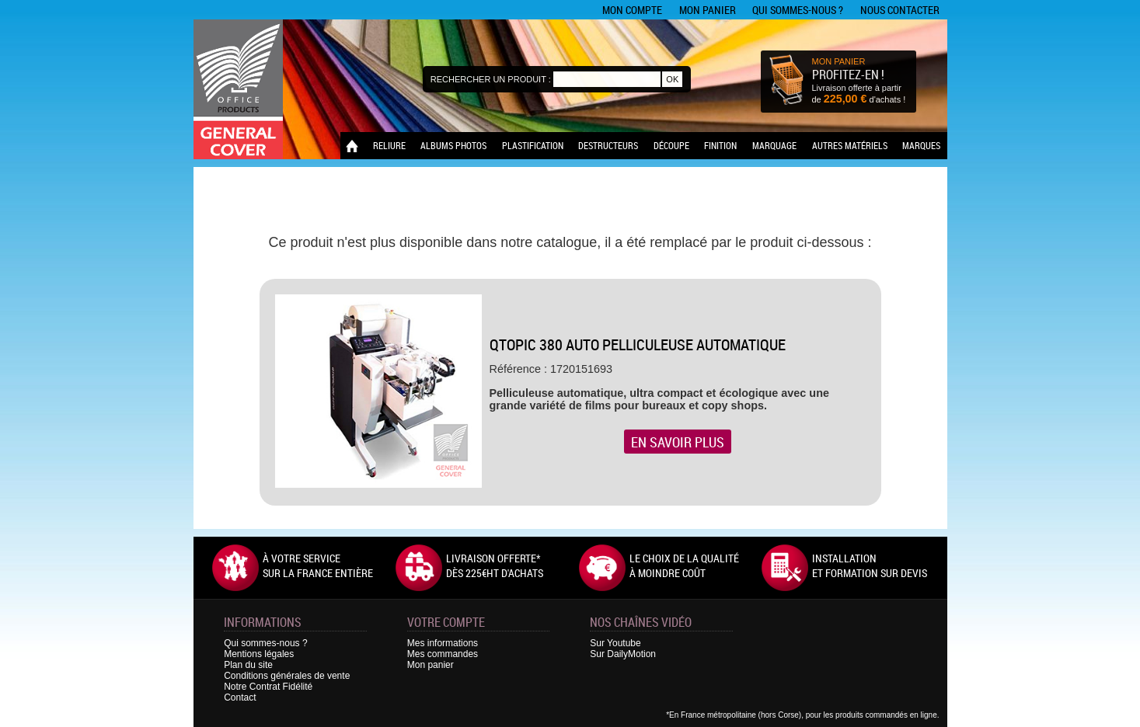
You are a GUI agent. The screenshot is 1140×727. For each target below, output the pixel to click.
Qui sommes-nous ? (797, 9)
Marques (921, 145)
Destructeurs (608, 145)
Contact (240, 697)
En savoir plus (677, 442)
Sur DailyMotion (623, 654)
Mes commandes (442, 654)
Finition (720, 145)
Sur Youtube (615, 643)
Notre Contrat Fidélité (268, 686)
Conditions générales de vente (287, 675)
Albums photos (453, 145)
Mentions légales (259, 654)
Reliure (389, 145)
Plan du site (248, 664)
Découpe (671, 145)
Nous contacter (900, 9)
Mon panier (707, 9)
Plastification (532, 145)
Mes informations (442, 643)
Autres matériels (849, 145)
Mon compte (632, 9)
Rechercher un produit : (491, 79)
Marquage (774, 145)
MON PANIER (839, 61)
